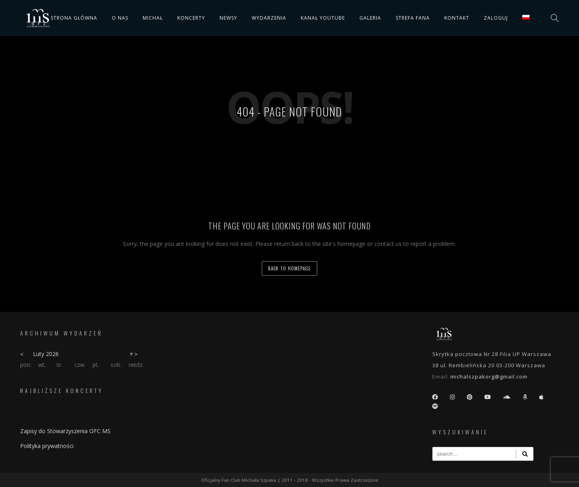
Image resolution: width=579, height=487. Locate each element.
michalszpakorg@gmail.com (489, 376)
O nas (120, 17)
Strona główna (74, 17)
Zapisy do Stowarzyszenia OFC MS (65, 431)
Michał (153, 17)
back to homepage (289, 268)
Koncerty (191, 17)
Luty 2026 (46, 354)
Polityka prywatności (47, 446)
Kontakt (456, 17)
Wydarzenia (269, 17)
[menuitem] (526, 17)
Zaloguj (496, 17)
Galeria (370, 17)
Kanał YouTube (323, 17)
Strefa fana (413, 17)
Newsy (228, 17)
